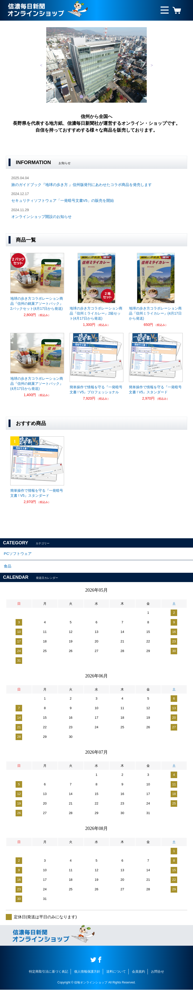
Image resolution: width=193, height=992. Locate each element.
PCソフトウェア (18, 554)
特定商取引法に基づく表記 (48, 974)
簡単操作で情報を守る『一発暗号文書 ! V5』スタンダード (155, 389)
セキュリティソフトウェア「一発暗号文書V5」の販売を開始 (62, 200)
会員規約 (138, 974)
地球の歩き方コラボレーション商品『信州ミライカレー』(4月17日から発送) (155, 313)
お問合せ (157, 974)
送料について (116, 974)
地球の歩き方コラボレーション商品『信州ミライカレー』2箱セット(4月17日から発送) (96, 313)
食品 (8, 568)
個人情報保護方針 (87, 974)
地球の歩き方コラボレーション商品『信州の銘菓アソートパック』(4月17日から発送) (36, 383)
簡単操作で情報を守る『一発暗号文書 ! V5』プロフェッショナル (96, 389)
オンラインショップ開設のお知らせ (41, 216)
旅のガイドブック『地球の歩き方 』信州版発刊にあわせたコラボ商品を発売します (81, 184)
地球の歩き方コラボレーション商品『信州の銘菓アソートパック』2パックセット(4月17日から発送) (36, 303)
